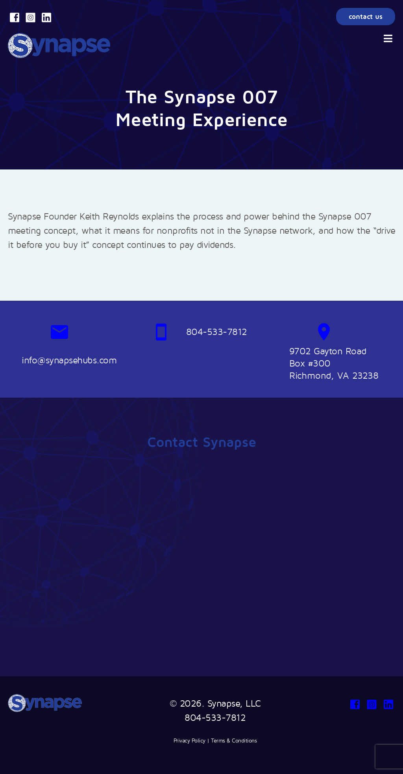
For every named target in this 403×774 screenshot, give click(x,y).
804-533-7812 (215, 717)
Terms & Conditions (234, 740)
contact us (366, 16)
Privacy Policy (189, 740)
